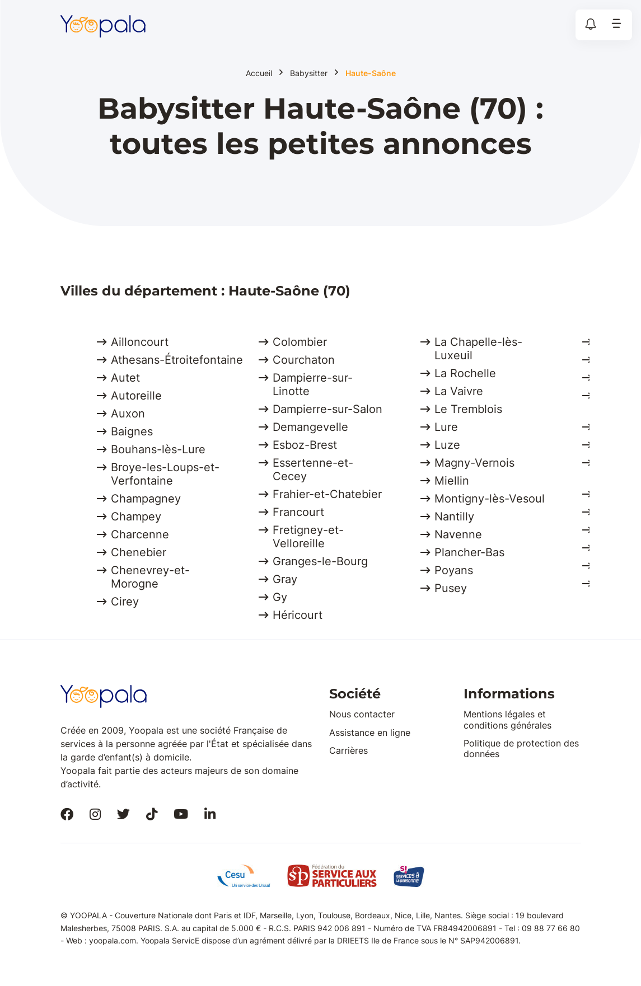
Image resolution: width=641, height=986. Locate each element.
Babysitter (308, 73)
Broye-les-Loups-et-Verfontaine (165, 474)
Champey (136, 516)
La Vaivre (458, 391)
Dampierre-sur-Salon (327, 409)
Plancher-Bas (469, 552)
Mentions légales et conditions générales (507, 719)
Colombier (300, 342)
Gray (285, 579)
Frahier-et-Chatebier (327, 494)
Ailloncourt (140, 342)
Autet (125, 377)
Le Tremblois (468, 409)
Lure (446, 427)
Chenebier (138, 552)
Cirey (125, 601)
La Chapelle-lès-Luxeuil (478, 348)
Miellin (451, 480)
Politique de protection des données (521, 748)
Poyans (453, 570)
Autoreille (136, 395)
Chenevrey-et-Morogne (150, 577)
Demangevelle (310, 427)
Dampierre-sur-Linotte (313, 384)
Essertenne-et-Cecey (313, 469)
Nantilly (454, 516)
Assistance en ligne (369, 732)
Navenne (458, 534)
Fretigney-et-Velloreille (308, 536)
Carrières (348, 750)
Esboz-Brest (305, 445)
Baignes (132, 431)
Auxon (128, 413)
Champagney (146, 498)
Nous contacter (362, 714)
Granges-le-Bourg (320, 561)
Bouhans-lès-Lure (158, 449)
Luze (447, 445)
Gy (280, 597)
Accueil (259, 73)
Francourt (298, 512)
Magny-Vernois (474, 462)
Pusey (450, 588)
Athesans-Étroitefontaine (177, 360)
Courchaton (304, 360)
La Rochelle (465, 373)
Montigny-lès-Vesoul (489, 498)
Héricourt (297, 615)
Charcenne (140, 534)
